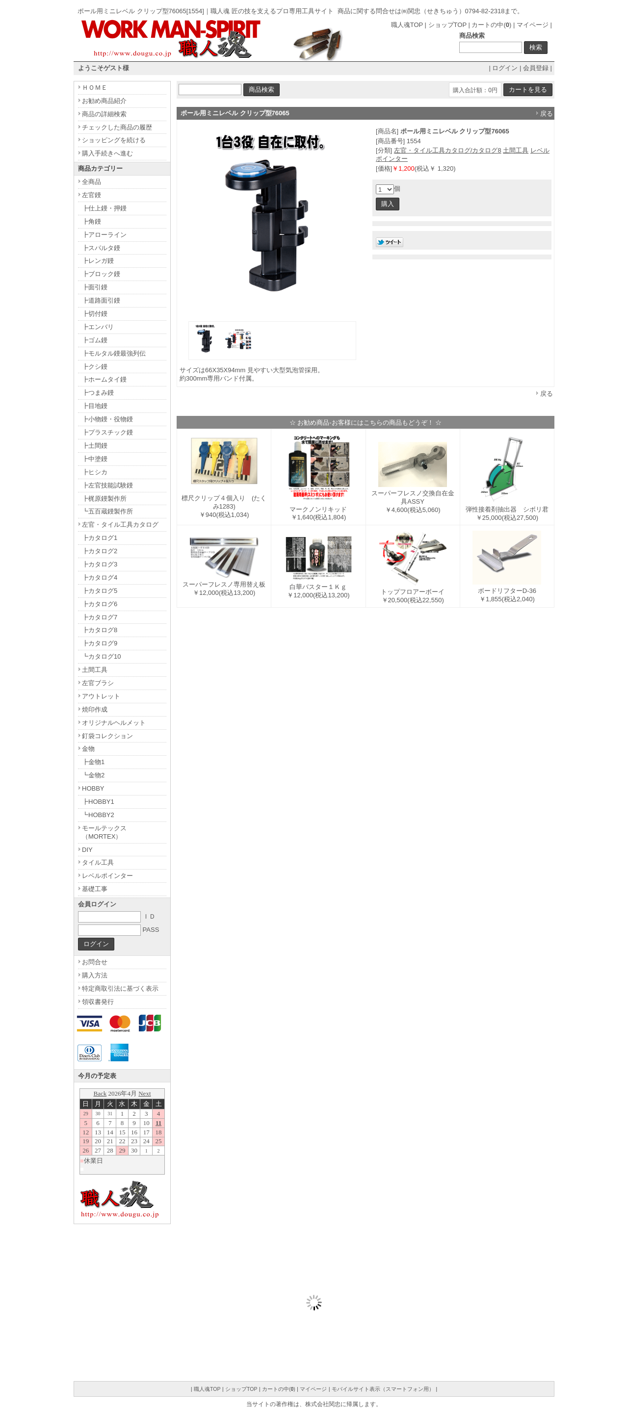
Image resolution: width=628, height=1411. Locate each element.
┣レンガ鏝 (98, 260)
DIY (87, 849)
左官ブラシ (98, 683)
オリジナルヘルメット (114, 722)
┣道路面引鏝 (101, 300)
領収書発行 (98, 1001)
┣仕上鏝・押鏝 (104, 208)
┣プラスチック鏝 (107, 432)
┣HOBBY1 (98, 801)
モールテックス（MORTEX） (104, 832)
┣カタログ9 (99, 643)
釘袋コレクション (107, 736)
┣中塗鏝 (94, 458)
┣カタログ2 (99, 551)
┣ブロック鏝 (101, 274)
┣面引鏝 (94, 287)
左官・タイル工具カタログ (120, 524)
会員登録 (536, 68)
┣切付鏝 (94, 313)
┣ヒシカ (94, 472)
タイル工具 (98, 862)
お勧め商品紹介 (104, 100)
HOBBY (93, 788)
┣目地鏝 (94, 406)
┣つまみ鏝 (98, 392)
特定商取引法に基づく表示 (120, 988)
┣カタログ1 (99, 537)
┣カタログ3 (99, 564)
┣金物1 (93, 762)
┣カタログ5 (99, 590)
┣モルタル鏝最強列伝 (114, 353)
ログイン (505, 68)
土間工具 (515, 150)
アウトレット (101, 696)
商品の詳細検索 (104, 114)
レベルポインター (107, 875)
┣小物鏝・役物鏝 (107, 419)
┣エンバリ (98, 327)
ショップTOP (447, 24)
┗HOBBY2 (98, 815)
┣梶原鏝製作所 (104, 498)
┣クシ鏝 (94, 366)
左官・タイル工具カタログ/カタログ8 (447, 150)
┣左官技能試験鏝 (107, 485)
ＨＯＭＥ (94, 87)
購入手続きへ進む (107, 153)
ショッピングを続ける (114, 140)
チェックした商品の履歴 (117, 127)
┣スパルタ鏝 (101, 248)
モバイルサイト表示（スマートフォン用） (383, 1389)
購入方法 (94, 975)
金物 (88, 748)
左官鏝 (91, 195)
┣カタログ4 (99, 577)
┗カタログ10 (101, 656)
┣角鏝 (91, 221)
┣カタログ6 (99, 604)
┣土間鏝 (94, 445)
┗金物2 (93, 775)
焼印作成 (94, 709)
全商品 (91, 181)
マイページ (533, 24)
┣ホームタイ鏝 (104, 379)
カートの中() (491, 24)
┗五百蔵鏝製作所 (107, 511)
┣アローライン (104, 234)
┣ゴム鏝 (94, 340)
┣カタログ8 (99, 630)
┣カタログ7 (99, 617)
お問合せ (94, 962)
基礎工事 (94, 889)
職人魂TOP (407, 24)
